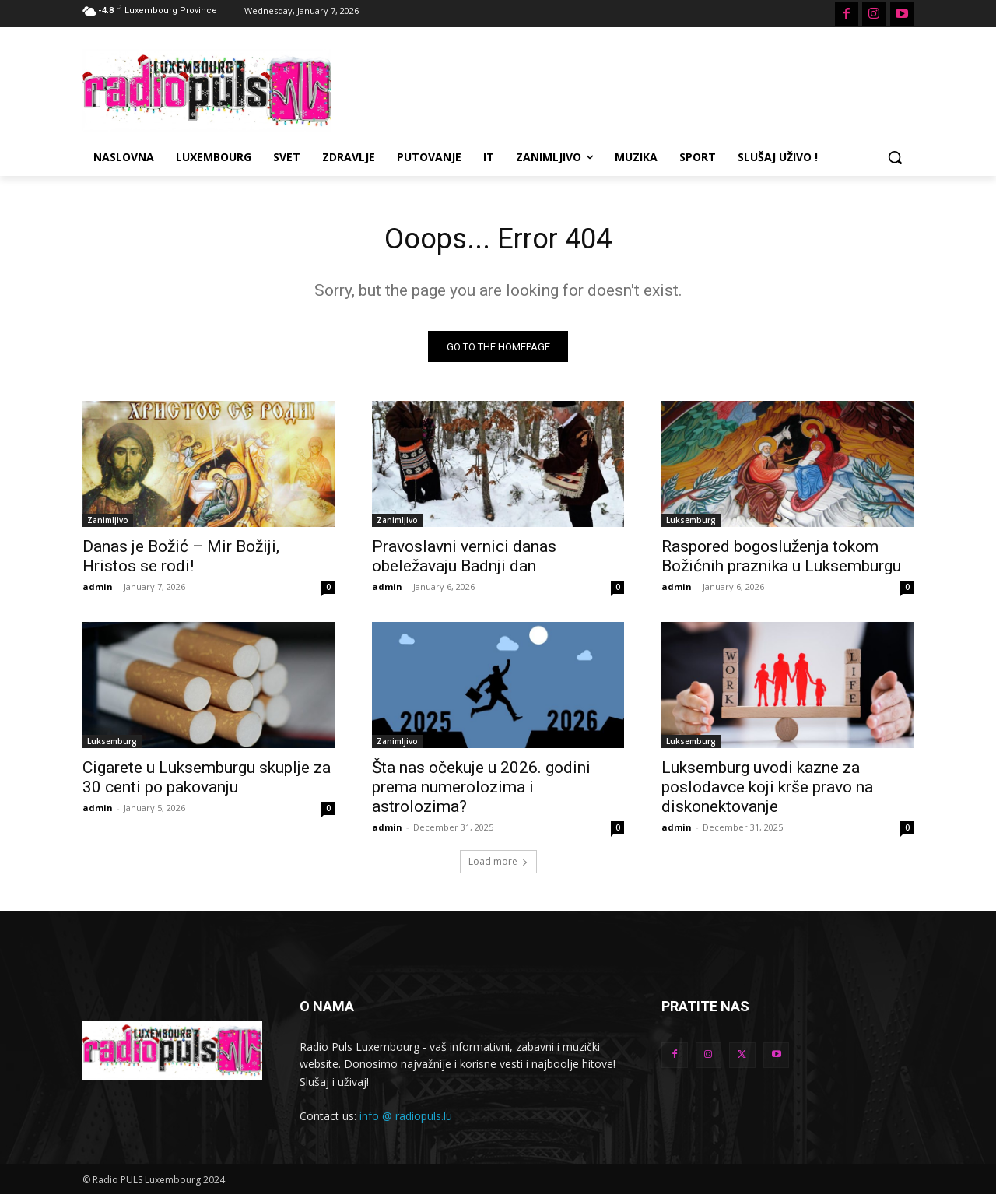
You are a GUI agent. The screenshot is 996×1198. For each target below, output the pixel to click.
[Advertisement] (614, 88)
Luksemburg (691, 524)
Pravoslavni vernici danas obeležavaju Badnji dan (464, 561)
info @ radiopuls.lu (405, 1119)
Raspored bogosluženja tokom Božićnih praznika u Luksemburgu (781, 561)
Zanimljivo (107, 524)
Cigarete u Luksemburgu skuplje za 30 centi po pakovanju (206, 782)
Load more (498, 866)
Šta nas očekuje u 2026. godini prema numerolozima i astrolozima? (481, 791)
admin (97, 591)
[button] (895, 157)
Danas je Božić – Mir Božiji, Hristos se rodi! (180, 561)
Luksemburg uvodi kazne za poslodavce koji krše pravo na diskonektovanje (767, 791)
